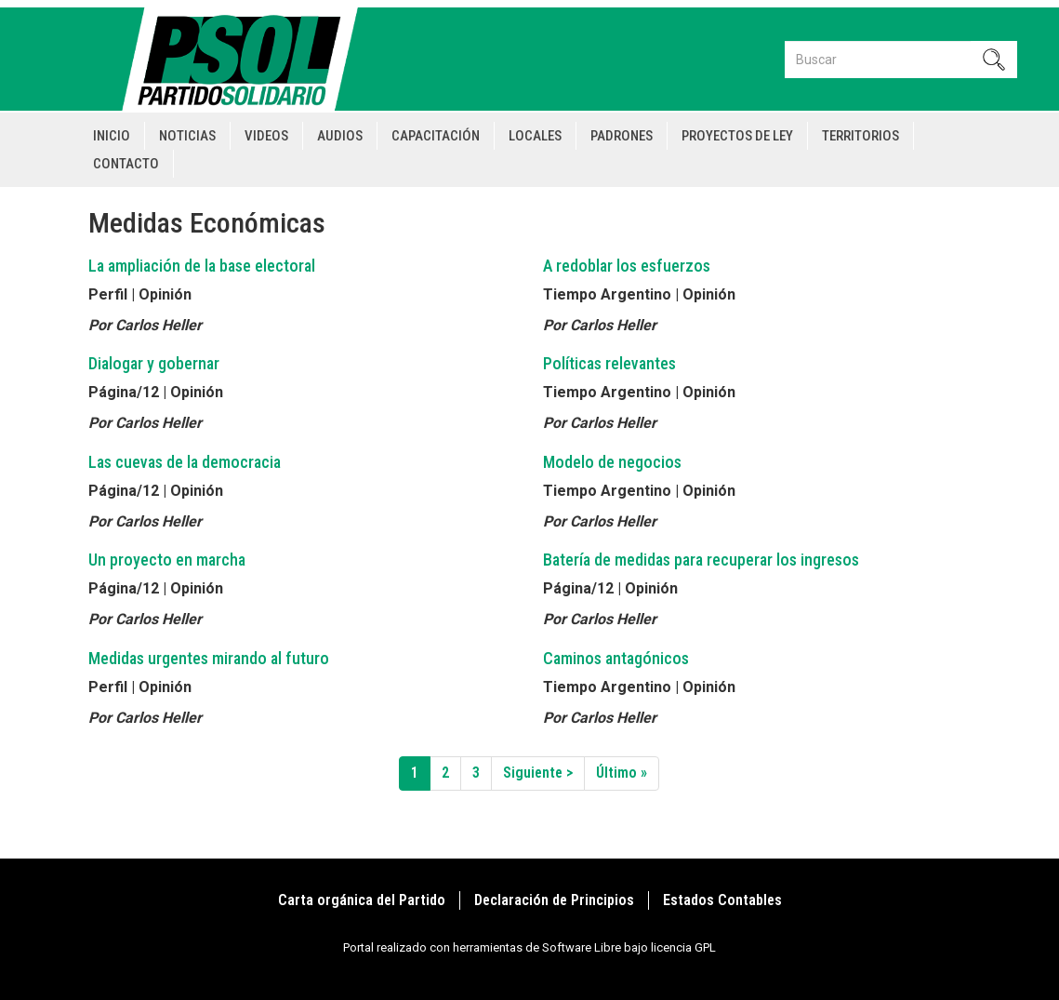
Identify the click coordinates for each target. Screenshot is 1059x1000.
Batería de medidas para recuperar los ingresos (701, 559)
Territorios (860, 135)
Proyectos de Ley (737, 135)
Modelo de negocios (612, 462)
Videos (266, 135)
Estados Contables (722, 900)
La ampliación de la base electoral (201, 265)
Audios (340, 135)
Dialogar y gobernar (153, 363)
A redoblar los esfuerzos (626, 265)
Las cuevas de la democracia (184, 462)
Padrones (621, 135)
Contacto (126, 163)
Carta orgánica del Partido (361, 900)
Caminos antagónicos (616, 658)
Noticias (187, 135)
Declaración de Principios (554, 900)
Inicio (111, 135)
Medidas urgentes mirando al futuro (208, 658)
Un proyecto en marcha (166, 559)
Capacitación (435, 135)
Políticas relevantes (609, 363)
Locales (535, 135)
